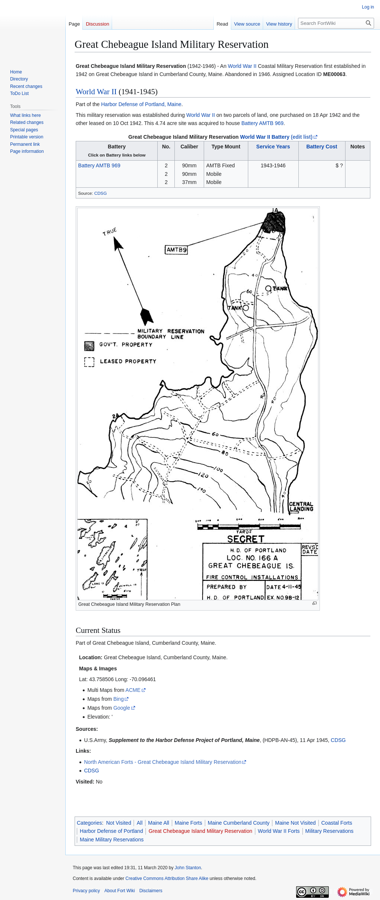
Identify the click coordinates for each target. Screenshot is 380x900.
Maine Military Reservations (112, 839)
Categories (89, 823)
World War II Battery (264, 137)
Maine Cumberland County (239, 823)
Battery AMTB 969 (262, 123)
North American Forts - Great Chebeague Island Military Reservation (162, 762)
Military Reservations (329, 831)
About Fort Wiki (119, 890)
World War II (242, 66)
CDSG (100, 193)
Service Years (273, 147)
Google (121, 708)
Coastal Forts (336, 823)
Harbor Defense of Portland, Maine (141, 104)
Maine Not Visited (295, 823)
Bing (118, 699)
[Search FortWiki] (336, 23)
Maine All (158, 823)
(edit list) (301, 137)
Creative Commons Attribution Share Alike (166, 878)
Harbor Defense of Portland (111, 831)
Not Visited (118, 823)
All (139, 823)
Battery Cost (321, 147)
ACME (132, 690)
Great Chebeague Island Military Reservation (183, 137)
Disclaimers (150, 890)
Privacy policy (86, 890)
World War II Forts (279, 831)
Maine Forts (188, 823)
